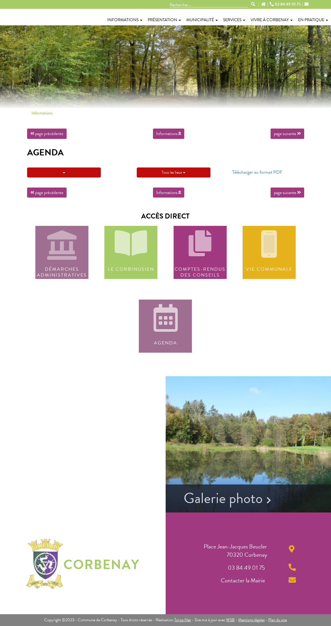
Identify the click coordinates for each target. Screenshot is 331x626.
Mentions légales (251, 620)
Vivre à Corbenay (272, 20)
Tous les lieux (173, 172)
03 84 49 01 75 (286, 4)
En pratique (313, 20)
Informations (124, 20)
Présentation (164, 20)
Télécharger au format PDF (257, 172)
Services (234, 20)
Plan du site (277, 620)
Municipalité (202, 20)
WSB (230, 620)
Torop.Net (182, 620)
